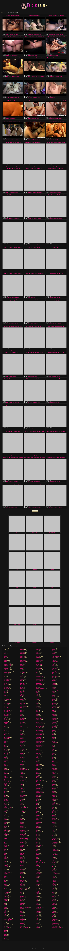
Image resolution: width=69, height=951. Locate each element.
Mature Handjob (39, 791)
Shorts (53, 737)
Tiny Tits (53, 860)
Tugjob (53, 880)
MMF (37, 769)
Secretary (54, 718)
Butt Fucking (6, 837)
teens (7, 76)
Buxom (5, 839)
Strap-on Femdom (55, 804)
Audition (5, 729)
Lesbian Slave (38, 742)
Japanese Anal (39, 675)
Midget (37, 797)
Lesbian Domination (40, 723)
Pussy (53, 664)
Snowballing (54, 769)
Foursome (22, 802)
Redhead (54, 684)
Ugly (53, 883)
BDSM (5, 741)
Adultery (5, 657)
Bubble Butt (6, 824)
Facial (21, 750)
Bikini (5, 788)
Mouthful (37, 826)
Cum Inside (22, 653)
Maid (37, 770)
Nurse (37, 843)
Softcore (53, 775)
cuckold (60, 218)
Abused (5, 653)
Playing (37, 915)
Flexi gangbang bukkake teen (13, 431)
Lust (37, 761)
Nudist (37, 842)
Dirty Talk (21, 687)
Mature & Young (39, 785)
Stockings (54, 799)
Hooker (21, 908)
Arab (4, 698)
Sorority (53, 781)
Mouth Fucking (39, 824)
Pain (37, 877)
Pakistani (37, 880)
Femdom (21, 768)
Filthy (21, 776)
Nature (37, 834)
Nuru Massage (39, 845)
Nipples (37, 839)
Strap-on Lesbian (55, 806)
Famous (21, 756)
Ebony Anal (22, 718)
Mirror (37, 803)
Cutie (21, 669)
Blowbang (5, 804)
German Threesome (23, 847)
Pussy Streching (55, 675)
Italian (37, 663)
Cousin (5, 912)
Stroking (53, 811)
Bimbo (5, 789)
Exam (21, 737)
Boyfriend (5, 816)
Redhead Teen (55, 685)
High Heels (22, 896)
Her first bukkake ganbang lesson (13, 194)
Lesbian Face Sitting (40, 725)
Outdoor (37, 866)
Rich (53, 691)
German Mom (22, 843)
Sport (53, 791)
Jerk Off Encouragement (40, 688)
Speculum (54, 787)
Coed (5, 893)
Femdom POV (22, 770)
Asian (5, 702)
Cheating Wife (6, 865)
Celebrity (5, 858)
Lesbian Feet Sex (39, 726)
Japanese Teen (39, 685)
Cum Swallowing (23, 661)
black (11, 271)
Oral (37, 858)
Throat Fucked (55, 850)
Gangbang (22, 823)
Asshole (5, 727)
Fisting (21, 785)
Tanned (53, 829)
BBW (5, 734)
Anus (5, 696)
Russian (53, 704)
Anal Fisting (6, 685)
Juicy (37, 694)
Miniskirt (37, 802)
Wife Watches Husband (56, 927)
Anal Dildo (6, 683)
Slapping (53, 753)
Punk (53, 663)
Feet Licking (22, 766)
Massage (37, 776)
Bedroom (5, 769)
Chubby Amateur (7, 872)
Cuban (5, 922)
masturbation (38, 76)
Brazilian (5, 819)
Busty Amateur (6, 830)
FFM (21, 746)
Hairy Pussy (22, 881)
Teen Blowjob (54, 838)
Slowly (53, 760)
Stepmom (54, 797)
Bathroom (5, 762)
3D (4, 649)
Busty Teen (6, 834)
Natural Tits (38, 833)
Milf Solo (37, 799)
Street (53, 807)
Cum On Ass (22, 656)
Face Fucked (22, 748)
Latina (37, 710)
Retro (53, 687)
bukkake (37, 34)
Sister (53, 748)
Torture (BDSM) (55, 873)
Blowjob (5, 806)
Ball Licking (6, 752)
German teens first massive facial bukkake (56, 142)
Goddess (21, 861)
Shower (53, 739)
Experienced (22, 741)
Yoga (5, 937)
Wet (53, 911)
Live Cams (38, 750)
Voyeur (53, 901)
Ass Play (5, 721)
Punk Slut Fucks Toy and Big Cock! (13, 142)
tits (32, 55)
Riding (53, 692)
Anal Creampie (6, 680)
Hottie (21, 918)
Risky (53, 695)
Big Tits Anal (6, 787)
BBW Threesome (7, 739)
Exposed (21, 743)
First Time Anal (22, 781)
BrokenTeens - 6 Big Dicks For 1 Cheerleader (34, 457)
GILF (21, 818)
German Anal (22, 831)
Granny (21, 870)
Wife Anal (54, 918)
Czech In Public (23, 672)
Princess (53, 649)
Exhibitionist (22, 738)
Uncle (53, 885)
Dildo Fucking (22, 683)
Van (53, 891)
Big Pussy (5, 784)
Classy (5, 880)
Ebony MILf (22, 722)
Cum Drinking (6, 928)
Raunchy (53, 679)
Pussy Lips (54, 671)
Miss (37, 804)
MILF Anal (38, 764)
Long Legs (38, 756)
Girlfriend (21, 854)
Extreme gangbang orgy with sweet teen (56, 57)
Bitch (5, 792)
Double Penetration (23, 706)
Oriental (37, 865)
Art (4, 700)
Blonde (5, 803)
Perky (37, 896)
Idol (36, 648)
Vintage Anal (54, 895)
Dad (20, 673)
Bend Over (6, 773)
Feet (21, 765)
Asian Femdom (6, 708)
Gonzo (21, 864)
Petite (37, 900)
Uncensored (54, 884)
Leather (37, 712)
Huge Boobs (22, 920)
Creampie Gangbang (8, 919)
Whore (53, 915)
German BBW (22, 833)
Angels (5, 692)
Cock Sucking (6, 892)
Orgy (37, 864)
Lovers (37, 757)
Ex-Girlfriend (22, 735)
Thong (53, 847)
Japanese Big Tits (39, 676)
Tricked (53, 877)
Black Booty (6, 796)
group (40, 34)
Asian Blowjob (6, 707)
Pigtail (37, 910)
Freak (21, 803)
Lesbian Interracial (39, 730)
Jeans (37, 687)
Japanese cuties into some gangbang (56, 168)
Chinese (5, 868)
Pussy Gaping (54, 668)
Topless (53, 872)
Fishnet (21, 784)
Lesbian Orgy (38, 738)
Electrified (22, 725)
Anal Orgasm (6, 688)
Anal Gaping (6, 687)
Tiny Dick (54, 858)
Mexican (37, 796)
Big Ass (5, 776)
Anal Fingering (6, 684)
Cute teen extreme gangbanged (13, 15)
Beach (5, 764)
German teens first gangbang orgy (56, 352)
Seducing (54, 719)
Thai (53, 845)
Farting (21, 758)
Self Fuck (54, 722)
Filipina (21, 775)
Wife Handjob (54, 922)
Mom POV (38, 818)
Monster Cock (38, 820)
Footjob (21, 796)
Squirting (53, 795)
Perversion (38, 897)
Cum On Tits (22, 660)
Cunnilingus (22, 665)
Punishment (54, 661)
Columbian (6, 897)
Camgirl (5, 846)
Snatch (53, 768)
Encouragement (23, 727)
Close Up (5, 885)
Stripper (53, 808)
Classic (5, 877)
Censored (5, 860)
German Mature (23, 842)
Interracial (38, 658)
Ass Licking (6, 719)
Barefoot (5, 758)
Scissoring (54, 715)
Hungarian (22, 924)
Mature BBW (38, 789)
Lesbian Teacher (39, 745)
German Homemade (24, 838)
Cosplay (5, 905)
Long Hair (38, 754)
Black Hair (6, 800)
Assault (5, 726)
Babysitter (5, 743)
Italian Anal (38, 665)
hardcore (33, 34)
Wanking (53, 903)
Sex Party (54, 725)
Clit (4, 883)
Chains (5, 861)
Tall (52, 827)
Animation (5, 694)
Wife (53, 916)
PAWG (37, 869)
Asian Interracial (7, 710)
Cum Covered (6, 927)
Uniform (53, 887)
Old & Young (38, 851)
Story (53, 800)
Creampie (5, 916)
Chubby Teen (6, 874)
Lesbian (37, 715)
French (21, 806)
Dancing (21, 675)
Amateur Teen (6, 669)
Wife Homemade (55, 923)
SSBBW (53, 710)
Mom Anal (38, 812)
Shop (53, 734)
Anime (5, 695)
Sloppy (53, 758)
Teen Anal (54, 837)
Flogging (21, 791)
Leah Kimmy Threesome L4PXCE (13, 352)
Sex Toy (53, 727)
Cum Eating (22, 648)
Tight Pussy (54, 854)
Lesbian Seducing (39, 741)
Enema (21, 729)
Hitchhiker (22, 899)
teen (14, 34)
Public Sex (54, 657)
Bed (4, 768)
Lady (37, 706)
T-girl (53, 824)
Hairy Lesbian (22, 878)
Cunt (21, 667)
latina (15, 271)
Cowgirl (5, 914)
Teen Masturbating (55, 842)
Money (37, 819)
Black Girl (5, 799)
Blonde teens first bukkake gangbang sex (34, 431)
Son (53, 780)
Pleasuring (38, 916)
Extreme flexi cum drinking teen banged (56, 36)
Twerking (54, 881)
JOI (36, 672)
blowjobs (8, 97)
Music (37, 829)
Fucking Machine (23, 814)
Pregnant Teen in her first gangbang (56, 15)
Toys (53, 874)
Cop (4, 903)
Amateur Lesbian (7, 667)
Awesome (5, 733)
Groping (21, 872)
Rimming (53, 694)
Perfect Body (38, 895)
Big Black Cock (6, 777)
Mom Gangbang (39, 814)
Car (4, 850)
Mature (37, 784)
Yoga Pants (6, 938)
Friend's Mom (22, 811)
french (11, 55)
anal (50, 55)
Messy (37, 793)
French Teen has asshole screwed (56, 326)
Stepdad (53, 796)
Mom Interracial (39, 816)
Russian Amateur (55, 706)
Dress (21, 708)
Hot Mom (21, 915)
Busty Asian (6, 831)
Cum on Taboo (56, 247)
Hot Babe (21, 914)
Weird (53, 910)
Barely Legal (6, 760)
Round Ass (54, 703)
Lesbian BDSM (39, 721)
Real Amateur (54, 681)
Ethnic (21, 733)
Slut (53, 761)
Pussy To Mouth (55, 676)
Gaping (21, 824)
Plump (37, 919)
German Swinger (23, 845)
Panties (37, 883)
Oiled (37, 850)
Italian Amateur (39, 664)
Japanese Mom (39, 684)
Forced (21, 797)
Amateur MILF (6, 668)
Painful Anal (38, 878)
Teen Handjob (54, 841)
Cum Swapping (23, 663)
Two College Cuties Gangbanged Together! (34, 100)
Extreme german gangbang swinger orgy (34, 142)
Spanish (53, 784)
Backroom (5, 745)
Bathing (5, 761)
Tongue (53, 869)
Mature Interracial (39, 792)
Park (37, 885)
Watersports (54, 905)
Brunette (5, 822)
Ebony (21, 715)
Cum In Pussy (22, 652)
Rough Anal (54, 702)
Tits (52, 865)
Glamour (21, 856)
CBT (4, 841)
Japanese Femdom (39, 677)
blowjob (16, 55)
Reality (53, 683)
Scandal (53, 712)
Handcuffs (22, 884)
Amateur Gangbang (7, 664)
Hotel (21, 916)
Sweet (53, 822)
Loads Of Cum (38, 752)
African (5, 658)
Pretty (53, 648)
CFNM (5, 843)
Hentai (21, 893)
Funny (21, 816)
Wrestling (5, 935)
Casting (5, 854)
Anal (4, 676)
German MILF (22, 841)
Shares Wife (54, 729)
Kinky (37, 695)
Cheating (5, 864)
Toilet (53, 868)
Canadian (5, 847)
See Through (54, 721)
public (34, 297)
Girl (20, 850)
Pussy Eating (54, 667)
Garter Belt (22, 827)
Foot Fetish (22, 793)
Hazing (21, 892)
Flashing (21, 788)
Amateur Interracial (7, 665)
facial (17, 34)
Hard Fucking (22, 889)
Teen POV (54, 843)
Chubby (5, 870)
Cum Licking (22, 654)
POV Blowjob (38, 873)
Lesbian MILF (38, 731)
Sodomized (54, 773)
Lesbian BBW (38, 719)
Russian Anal (54, 707)
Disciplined (22, 688)
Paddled (37, 876)
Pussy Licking (54, 669)
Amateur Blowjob (7, 663)
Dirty (21, 685)
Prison (53, 650)
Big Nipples (6, 783)
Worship (5, 934)
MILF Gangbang (39, 765)
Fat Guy (21, 761)
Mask (37, 775)
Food (21, 792)
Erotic (21, 730)
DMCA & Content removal (34, 949)
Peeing (37, 891)
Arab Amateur (6, 699)
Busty (5, 829)
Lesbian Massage (39, 733)
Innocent (37, 653)
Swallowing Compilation (56, 820)
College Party (6, 896)
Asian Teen (6, 715)
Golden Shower (23, 862)
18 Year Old (6, 648)
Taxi (53, 831)
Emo (21, 726)
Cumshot (21, 664)
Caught (5, 857)
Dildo (21, 681)
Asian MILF (6, 712)
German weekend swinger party (13, 57)
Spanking (54, 785)
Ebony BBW (22, 719)
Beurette (5, 775)
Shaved (53, 731)
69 (4, 652)
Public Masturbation (56, 656)
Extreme (21, 745)
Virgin (53, 896)
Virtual (53, 897)
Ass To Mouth (6, 722)
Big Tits (5, 785)
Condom (5, 900)
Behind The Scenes (7, 770)
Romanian (54, 698)
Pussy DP (54, 665)
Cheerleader (6, 866)
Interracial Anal (39, 660)
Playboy (37, 914)
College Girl (6, 895)
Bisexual (5, 791)
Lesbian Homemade (40, 729)
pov (11, 118)
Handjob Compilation (24, 888)
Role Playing (54, 696)
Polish (37, 922)
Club (4, 888)
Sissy (53, 746)
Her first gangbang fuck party (13, 299)
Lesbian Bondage (39, 722)
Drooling (21, 710)
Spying (53, 793)
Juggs (37, 692)
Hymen (21, 928)
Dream (21, 707)
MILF (37, 762)
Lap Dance (38, 707)
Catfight (5, 856)
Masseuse (38, 777)
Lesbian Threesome (40, 748)
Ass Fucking (6, 718)
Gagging (21, 820)
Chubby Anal (6, 873)
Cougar (5, 910)
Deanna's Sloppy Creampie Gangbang (34, 168)
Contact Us (41, 949)
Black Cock (6, 797)
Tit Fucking (54, 861)
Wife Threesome (55, 926)
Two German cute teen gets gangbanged (13, 483)
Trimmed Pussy (55, 878)
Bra (4, 818)
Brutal (5, 823)
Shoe (53, 733)
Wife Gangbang (55, 920)
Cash (5, 853)
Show (53, 738)
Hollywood (22, 903)
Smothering (54, 766)
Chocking (5, 869)
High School (22, 897)
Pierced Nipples (39, 905)
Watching (54, 904)
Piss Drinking (38, 911)
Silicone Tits (54, 742)
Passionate (38, 889)
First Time (22, 780)
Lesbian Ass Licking (39, 718)
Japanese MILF (39, 681)
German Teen (22, 846)
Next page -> (35, 511)
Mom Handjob (38, 815)
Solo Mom (54, 779)
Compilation (6, 899)
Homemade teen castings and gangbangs (56, 457)
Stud (53, 812)
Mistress (37, 807)
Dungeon (21, 711)
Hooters (21, 910)
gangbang (8, 34)
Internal (37, 657)
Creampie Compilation (8, 918)
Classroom (6, 878)
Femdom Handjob (23, 769)
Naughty (37, 835)
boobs (36, 55)
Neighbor (37, 837)
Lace (37, 703)
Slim (53, 757)
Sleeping (53, 756)
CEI (4, 842)
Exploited (21, 742)
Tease (53, 834)
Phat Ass (37, 901)
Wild (53, 928)
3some (5, 650)
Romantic (54, 699)
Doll (20, 696)
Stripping (53, 810)
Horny (21, 911)
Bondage (5, 810)
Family (21, 754)
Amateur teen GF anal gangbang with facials (13, 457)
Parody (37, 887)
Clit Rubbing (6, 884)
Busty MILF (6, 833)
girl (37, 323)
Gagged (21, 819)
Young (5, 939)
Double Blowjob (23, 703)
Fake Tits (21, 753)
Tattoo (53, 830)
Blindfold (5, 802)
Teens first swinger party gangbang (34, 78)
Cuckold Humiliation (7, 924)
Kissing (37, 696)
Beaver (5, 766)
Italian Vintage (38, 669)
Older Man (38, 854)
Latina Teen (38, 711)
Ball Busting (6, 749)
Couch (5, 908)
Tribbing (53, 876)
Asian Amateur (6, 703)
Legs (37, 714)
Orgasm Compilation (40, 862)
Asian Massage (6, 714)
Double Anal (22, 702)
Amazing (5, 673)
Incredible (38, 649)
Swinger (53, 823)
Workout (5, 932)
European (22, 734)
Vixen (53, 899)
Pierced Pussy (38, 907)
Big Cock (5, 780)
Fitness (21, 787)
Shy (53, 741)
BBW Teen (6, 738)
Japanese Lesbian (39, 680)
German (21, 829)
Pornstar (37, 924)
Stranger (53, 802)
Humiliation (22, 923)
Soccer (53, 770)
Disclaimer (28, 949)
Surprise (53, 818)
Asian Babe (6, 706)
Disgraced (22, 691)
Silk (52, 743)
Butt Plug (5, 838)
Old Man (37, 853)
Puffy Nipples (54, 658)
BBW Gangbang (7, 737)
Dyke (21, 714)
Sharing (53, 730)
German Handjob (23, 837)
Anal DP (5, 681)
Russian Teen (54, 708)
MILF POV (38, 768)
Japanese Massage (39, 683)
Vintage (53, 893)
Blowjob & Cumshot (7, 807)
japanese (57, 192)
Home (21, 904)
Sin (52, 745)
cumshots (29, 76)
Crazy (5, 915)
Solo (53, 776)
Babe (5, 742)
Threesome (54, 849)
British (5, 820)
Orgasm (37, 861)
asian (54, 192)
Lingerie (37, 749)
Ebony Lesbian (22, 721)
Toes (53, 866)
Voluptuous (54, 900)
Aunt (4, 730)
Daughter (21, 676)
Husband (21, 926)
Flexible (21, 789)
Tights (53, 856)
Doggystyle (22, 695)
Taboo (53, 826)
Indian (37, 650)
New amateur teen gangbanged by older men (56, 299)
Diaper (21, 680)
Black (5, 795)
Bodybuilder (6, 808)
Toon (53, 870)
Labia (37, 702)
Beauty (5, 765)
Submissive (54, 816)
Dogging (21, 694)
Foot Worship (22, 795)
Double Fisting (22, 704)
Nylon (37, 846)
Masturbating (38, 780)
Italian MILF (38, 667)
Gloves (21, 860)
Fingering (21, 779)
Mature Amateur (39, 787)
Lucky (37, 760)
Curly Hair (22, 668)
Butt (4, 835)
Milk (36, 800)
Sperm (53, 788)
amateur (11, 34)
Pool (37, 923)
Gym (21, 874)
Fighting (21, 773)
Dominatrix (22, 699)
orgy (16, 166)
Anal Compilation (7, 679)
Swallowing (54, 819)
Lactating (37, 704)
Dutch (21, 712)
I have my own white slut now (56, 378)
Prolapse (53, 653)
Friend (21, 810)
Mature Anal (38, 788)
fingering (57, 297)
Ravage (53, 680)
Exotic (21, 739)
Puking (53, 660)
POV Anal (38, 872)
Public (53, 654)
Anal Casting (6, 677)
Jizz (36, 691)
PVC (37, 874)
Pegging (37, 892)
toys (60, 297)
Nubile (37, 841)
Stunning (53, 815)
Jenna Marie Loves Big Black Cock (56, 194)
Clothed (5, 887)
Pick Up (37, 904)
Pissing (37, 912)
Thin (53, 846)
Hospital (21, 912)
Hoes (21, 900)
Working (5, 931)
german (50, 34)
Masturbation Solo (39, 783)
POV (37, 870)
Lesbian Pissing (39, 739)
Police (37, 920)
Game (21, 822)
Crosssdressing (7, 920)
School (53, 714)
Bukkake (5, 826)
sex (33, 55)
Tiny (53, 857)
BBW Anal (5, 735)
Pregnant (37, 928)
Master (37, 779)
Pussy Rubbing (55, 673)
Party (37, 888)
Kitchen (37, 698)
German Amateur (23, 830)
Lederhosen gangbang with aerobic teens (13, 326)
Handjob (21, 885)
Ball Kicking (6, 750)
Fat (20, 760)
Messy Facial (38, 795)
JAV (36, 671)
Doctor (21, 692)
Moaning (37, 808)
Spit (53, 789)
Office (37, 849)
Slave (53, 754)
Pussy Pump (54, 672)
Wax (53, 907)
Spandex (53, 783)
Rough (53, 700)
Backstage (6, 748)
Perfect (37, 893)
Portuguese (38, 926)
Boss (5, 815)
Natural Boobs (38, 831)
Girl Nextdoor (22, 851)
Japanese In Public (39, 679)
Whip (53, 914)
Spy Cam (54, 792)
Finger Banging (23, 777)
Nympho (37, 847)
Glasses (21, 857)
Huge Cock (22, 922)
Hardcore (21, 891)
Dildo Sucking (22, 684)
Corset (5, 904)
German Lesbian (23, 839)
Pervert (37, 899)
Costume (5, 907)
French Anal (22, 808)
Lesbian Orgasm (39, 737)
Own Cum (38, 868)
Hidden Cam (22, 895)
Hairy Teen (22, 883)
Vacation (53, 889)
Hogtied (21, 901)
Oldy (37, 857)
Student (53, 814)
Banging (5, 754)
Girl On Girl (22, 853)
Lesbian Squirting (39, 743)
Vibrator (53, 892)
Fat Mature (22, 762)
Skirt (53, 752)
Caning (5, 849)
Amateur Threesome (7, 671)
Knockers (38, 699)
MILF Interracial (39, 766)
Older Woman (38, 856)
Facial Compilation (23, 752)
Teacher (53, 833)
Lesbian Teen (38, 746)
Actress (5, 654)
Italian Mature (38, 668)
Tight (53, 853)
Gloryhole (21, 858)
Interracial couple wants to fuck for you (34, 247)
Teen (53, 835)
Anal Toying (6, 691)
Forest (21, 800)
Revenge (54, 688)
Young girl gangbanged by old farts (56, 121)
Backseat (5, 746)
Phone (37, 903)
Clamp (5, 876)
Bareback (5, 757)
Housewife (22, 919)
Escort (21, 731)
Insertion (37, 654)
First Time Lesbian (23, 783)
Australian (5, 731)
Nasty (37, 830)
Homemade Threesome (24, 907)
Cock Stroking (6, 891)
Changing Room (7, 862)
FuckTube (2, 12)
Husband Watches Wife (24, 927)
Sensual (53, 723)
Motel (37, 823)
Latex (37, 708)
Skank (53, 749)
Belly (4, 772)
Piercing (37, 908)
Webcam (53, 908)
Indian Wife (38, 652)
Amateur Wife (6, 672)
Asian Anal (6, 704)
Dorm (21, 700)
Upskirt (53, 888)
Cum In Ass (22, 649)
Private (53, 652)
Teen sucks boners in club (34, 15)
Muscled (37, 827)
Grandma (21, 868)
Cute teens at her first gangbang (13, 168)
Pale (37, 881)
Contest (5, 901)
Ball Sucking (6, 753)
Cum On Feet (22, 658)
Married (37, 773)
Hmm (56, 78)
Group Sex (22, 873)
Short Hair (54, 735)
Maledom (37, 772)
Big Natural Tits (6, 781)
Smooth (53, 765)
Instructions (38, 656)
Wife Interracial (55, 924)
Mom (37, 811)
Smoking (53, 764)
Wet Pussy (54, 912)
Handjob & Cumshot (23, 887)
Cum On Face (22, 657)
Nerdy (37, 838)
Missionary (38, 806)
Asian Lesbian (6, 711)
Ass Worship (6, 725)
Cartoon (5, 851)
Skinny (53, 750)
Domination (22, 698)
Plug (37, 918)
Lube (37, 758)
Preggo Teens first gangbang (56, 405)
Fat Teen (21, 764)
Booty (5, 814)
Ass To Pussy (6, 723)
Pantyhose (38, 884)
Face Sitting (22, 749)
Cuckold (5, 923)
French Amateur (23, 807)
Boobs (5, 811)
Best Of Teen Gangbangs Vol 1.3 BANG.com (34, 405)
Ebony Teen (22, 723)
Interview (37, 661)
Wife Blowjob (54, 919)
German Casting (23, 834)
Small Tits (54, 762)
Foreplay (21, 799)
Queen (53, 677)
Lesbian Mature (39, 734)
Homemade (22, 905)
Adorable (5, 656)
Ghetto (21, 849)
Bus (4, 827)
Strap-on (53, 803)
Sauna (53, 711)
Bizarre (5, 793)
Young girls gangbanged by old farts (13, 100)
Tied (53, 851)
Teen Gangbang (55, 839)
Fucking (21, 812)
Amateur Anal (6, 661)
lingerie (54, 297)
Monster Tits (38, 822)
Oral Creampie (39, 860)
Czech (21, 671)
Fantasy (21, 757)
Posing (37, 927)
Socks (53, 772)
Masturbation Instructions (41, 781)
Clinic (5, 881)
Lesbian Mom (38, 735)
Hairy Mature (22, 880)
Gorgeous (22, 865)
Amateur (5, 660)
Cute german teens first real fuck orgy (34, 378)
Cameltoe (5, 845)
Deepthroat (22, 677)
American (5, 675)
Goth (21, 866)
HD (20, 876)
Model (37, 810)
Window (5, 930)
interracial (37, 192)
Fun (20, 815)
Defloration (22, 679)
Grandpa (21, 869)
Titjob (53, 864)
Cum (4, 926)
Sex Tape (54, 726)
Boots (5, 812)
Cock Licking (6, 889)
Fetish (21, 772)
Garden (21, 826)
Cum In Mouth (22, 650)
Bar (4, 756)
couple (58, 402)
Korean (37, 700)
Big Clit (5, 779)
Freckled (21, 804)
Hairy (21, 877)
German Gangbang (23, 835)
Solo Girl (53, 777)
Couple (5, 911)
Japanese (38, 673)
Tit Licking (54, 862)
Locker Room (38, 753)
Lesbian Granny (39, 727)
